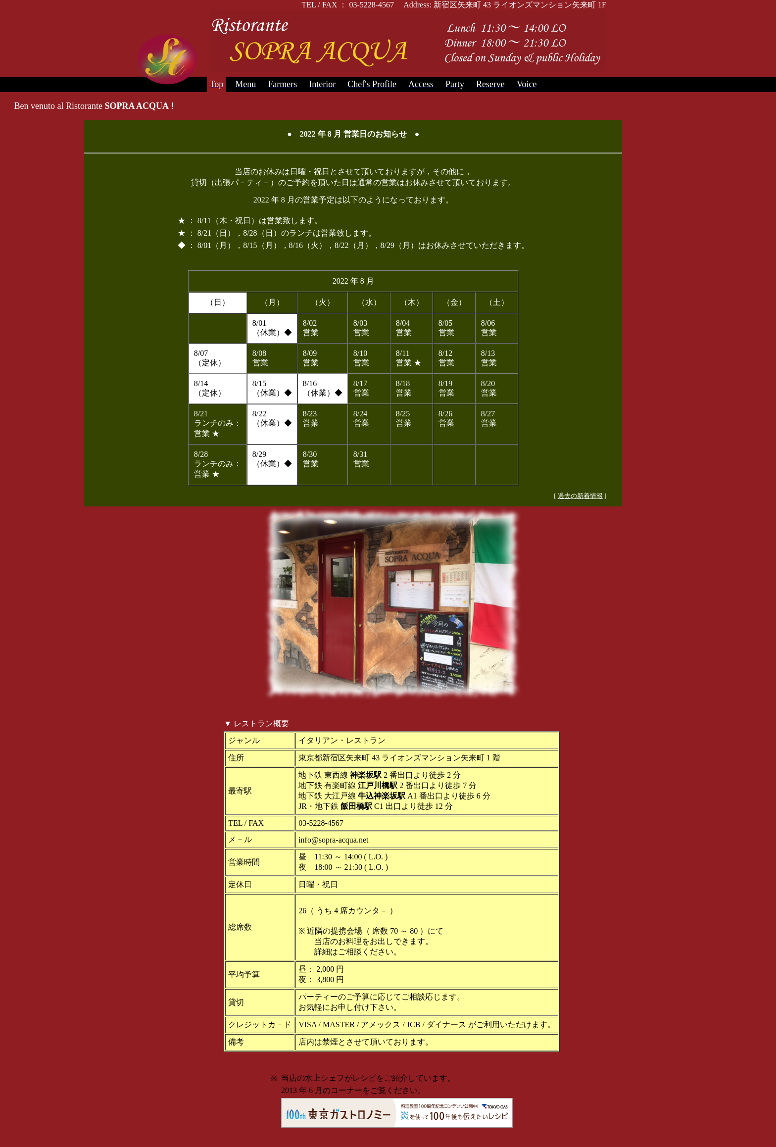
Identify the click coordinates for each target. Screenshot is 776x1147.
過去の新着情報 (580, 495)
